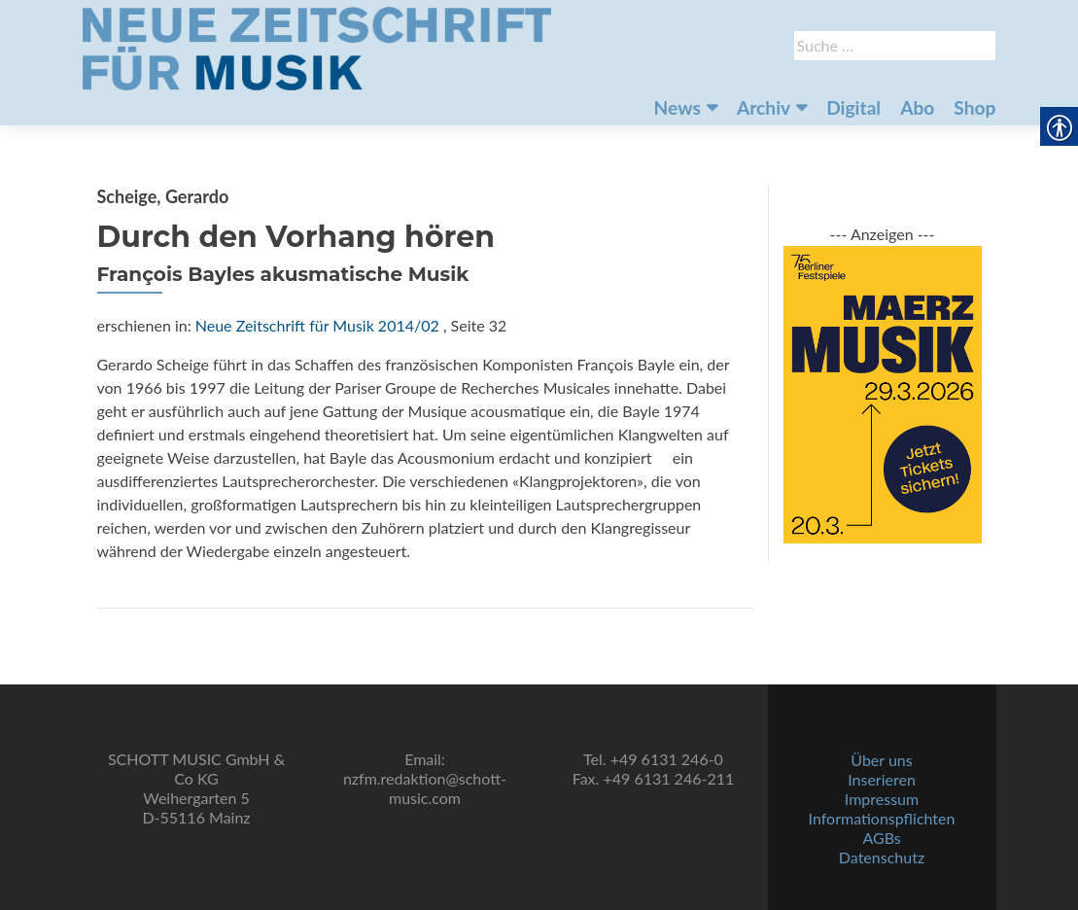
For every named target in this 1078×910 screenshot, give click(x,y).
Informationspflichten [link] (882, 818)
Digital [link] (853, 107)
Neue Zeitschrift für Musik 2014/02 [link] (317, 325)
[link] (317, 46)
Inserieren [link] (882, 779)
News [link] (677, 107)
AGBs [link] (881, 837)
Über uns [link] (881, 760)
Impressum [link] (882, 798)
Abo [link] (917, 107)
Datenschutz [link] (881, 857)
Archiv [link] (763, 107)
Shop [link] (974, 107)
